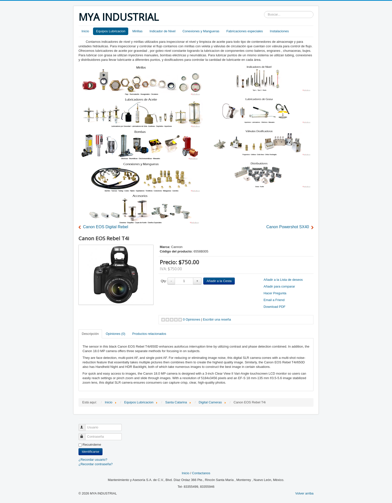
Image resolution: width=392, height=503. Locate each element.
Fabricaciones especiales (244, 31)
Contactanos (201, 473)
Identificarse (90, 451)
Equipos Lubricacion (110, 31)
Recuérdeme (91, 444)
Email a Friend (274, 300)
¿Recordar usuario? (92, 459)
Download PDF (274, 307)
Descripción (90, 334)
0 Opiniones (191, 319)
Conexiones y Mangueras (200, 31)
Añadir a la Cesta (219, 281)
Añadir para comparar (279, 286)
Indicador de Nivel (163, 31)
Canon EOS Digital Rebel (105, 227)
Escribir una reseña (217, 319)
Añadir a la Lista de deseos (283, 280)
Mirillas (137, 31)
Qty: (164, 281)
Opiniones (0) (115, 334)
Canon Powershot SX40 (287, 227)
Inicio (85, 31)
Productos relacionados (149, 334)
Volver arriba (304, 493)
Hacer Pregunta (275, 293)
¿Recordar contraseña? (95, 464)
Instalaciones (279, 31)
